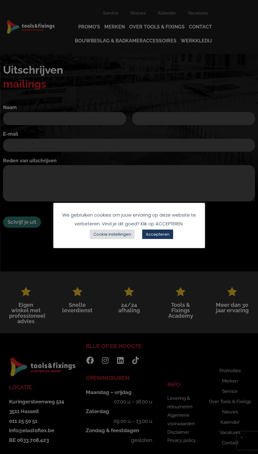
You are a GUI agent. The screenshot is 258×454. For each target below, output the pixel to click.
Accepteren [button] (157, 234)
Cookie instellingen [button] (112, 234)
